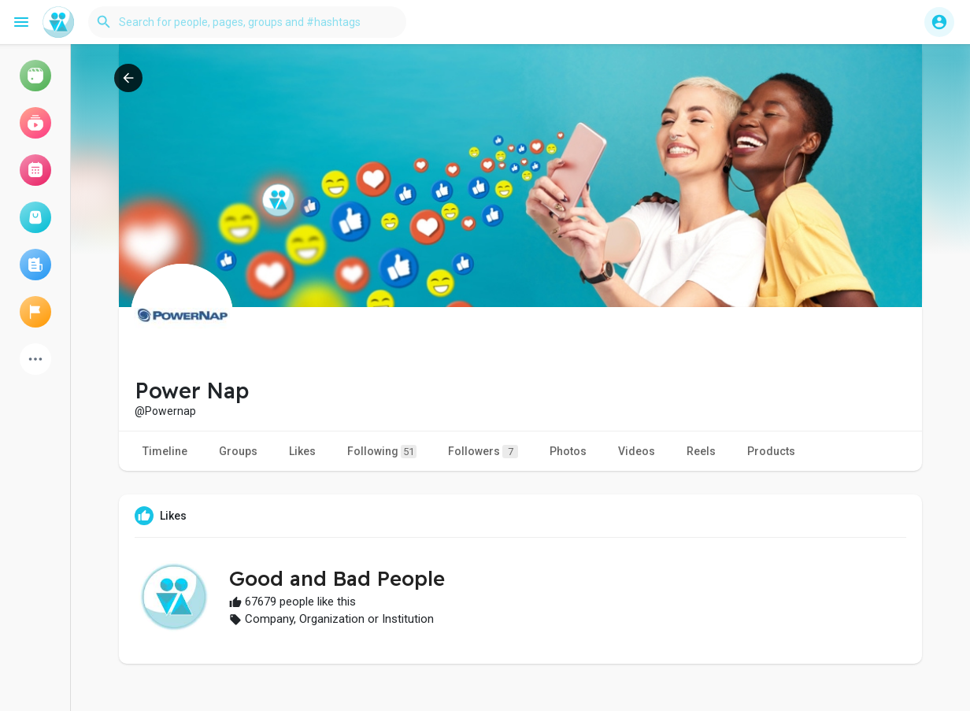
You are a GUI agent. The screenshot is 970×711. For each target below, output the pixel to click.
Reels (701, 451)
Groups (238, 451)
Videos (636, 451)
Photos (568, 451)
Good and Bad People (337, 578)
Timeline (165, 451)
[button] (247, 22)
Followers (483, 451)
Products (771, 451)
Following (382, 451)
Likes (302, 451)
